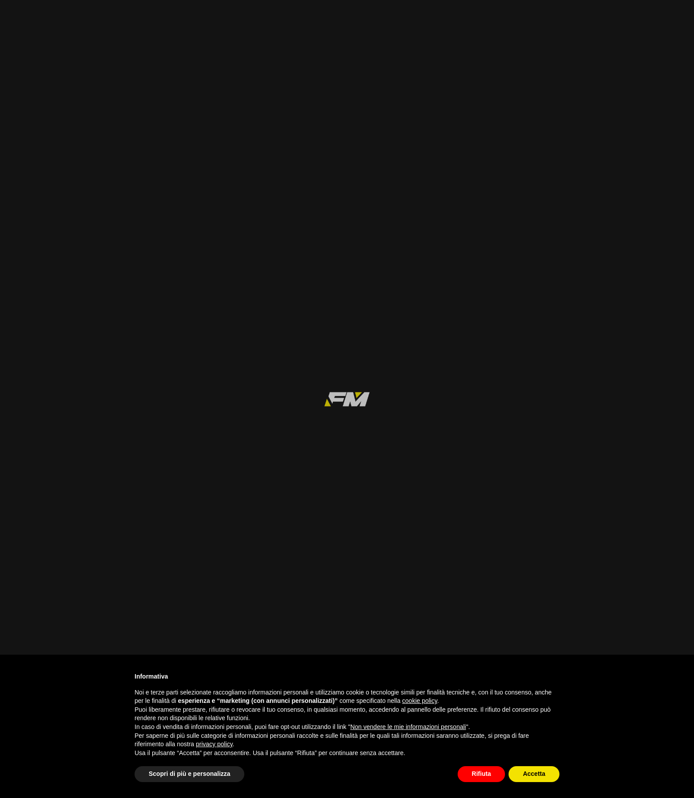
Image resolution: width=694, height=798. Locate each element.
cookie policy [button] (419, 700)
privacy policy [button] (214, 744)
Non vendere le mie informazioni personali (408, 726)
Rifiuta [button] (481, 773)
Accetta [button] (534, 773)
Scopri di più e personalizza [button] (189, 773)
